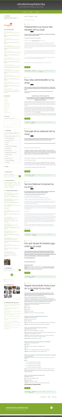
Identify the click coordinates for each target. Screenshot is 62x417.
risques (11, 186)
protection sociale (9, 150)
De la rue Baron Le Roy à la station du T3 (11, 325)
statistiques (6, 186)
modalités (35, 71)
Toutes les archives (7, 112)
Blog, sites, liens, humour (10, 140)
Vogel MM (6, 225)
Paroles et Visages (7, 323)
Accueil (24, 11)
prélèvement (27, 71)
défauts (10, 184)
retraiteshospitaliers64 (31, 4)
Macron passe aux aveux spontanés (10, 316)
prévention (14, 184)
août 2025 (6, 109)
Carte (6, 166)
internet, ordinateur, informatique (11, 146)
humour (10, 182)
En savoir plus (42, 416)
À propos (37, 11)
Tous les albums (18, 298)
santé (6, 156)
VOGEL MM (6, 193)
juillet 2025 (6, 110)
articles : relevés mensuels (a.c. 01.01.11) (12, 136)
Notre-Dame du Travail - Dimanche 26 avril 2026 (12, 311)
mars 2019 (26, 16)
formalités (29, 235)
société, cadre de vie (9, 158)
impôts (33, 71)
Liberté (17, 321)
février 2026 (6, 100)
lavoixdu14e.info (8, 312)
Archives (31, 11)
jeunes (50, 234)
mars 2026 (6, 99)
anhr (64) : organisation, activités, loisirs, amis (12, 134)
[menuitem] (24, 12)
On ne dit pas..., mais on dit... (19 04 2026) (12, 65)
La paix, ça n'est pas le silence (9, 321)
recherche (51, 276)
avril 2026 (5, 97)
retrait (19, 182)
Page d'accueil (31, 16)
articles (5, 184)
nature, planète (8, 148)
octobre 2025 (6, 106)
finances (7, 144)
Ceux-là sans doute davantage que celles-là (11, 322)
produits (5, 182)
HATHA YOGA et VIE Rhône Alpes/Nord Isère (10, 309)
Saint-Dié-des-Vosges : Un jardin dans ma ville (11, 313)
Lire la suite (27, 67)
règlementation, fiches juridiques (11, 152)
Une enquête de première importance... (10, 318)
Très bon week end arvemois (9, 327)
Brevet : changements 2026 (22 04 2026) (12, 46)
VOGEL (5, 231)
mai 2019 (35, 16)
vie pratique (7, 162)
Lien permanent (28, 70)
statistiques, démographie (10, 160)
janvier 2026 (6, 102)
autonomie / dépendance (10, 138)
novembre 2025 (6, 105)
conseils (15, 182)
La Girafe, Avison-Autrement (9, 314)
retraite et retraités (9, 154)
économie (7, 142)
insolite (26, 277)
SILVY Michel (6, 205)
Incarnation (6, 319)
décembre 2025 (6, 103)
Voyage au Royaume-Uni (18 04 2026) (11, 70)
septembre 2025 (7, 107)
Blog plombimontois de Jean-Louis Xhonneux (11, 306)
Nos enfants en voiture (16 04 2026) (11, 89)
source (30, 71)
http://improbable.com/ (29, 257)
